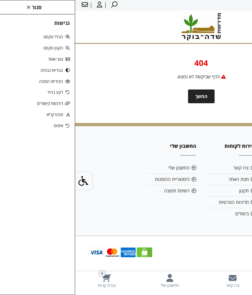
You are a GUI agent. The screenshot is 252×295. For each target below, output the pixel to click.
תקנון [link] (169, 190)
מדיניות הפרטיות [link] (159, 202)
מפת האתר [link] (163, 179)
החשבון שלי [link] (104, 168)
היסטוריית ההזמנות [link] (97, 179)
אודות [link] (228, 168)
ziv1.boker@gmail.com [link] (214, 179)
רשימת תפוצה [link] (102, 190)
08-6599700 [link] (220, 190)
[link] (220, 280)
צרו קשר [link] (166, 168)
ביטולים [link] (167, 213)
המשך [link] (126, 96)
